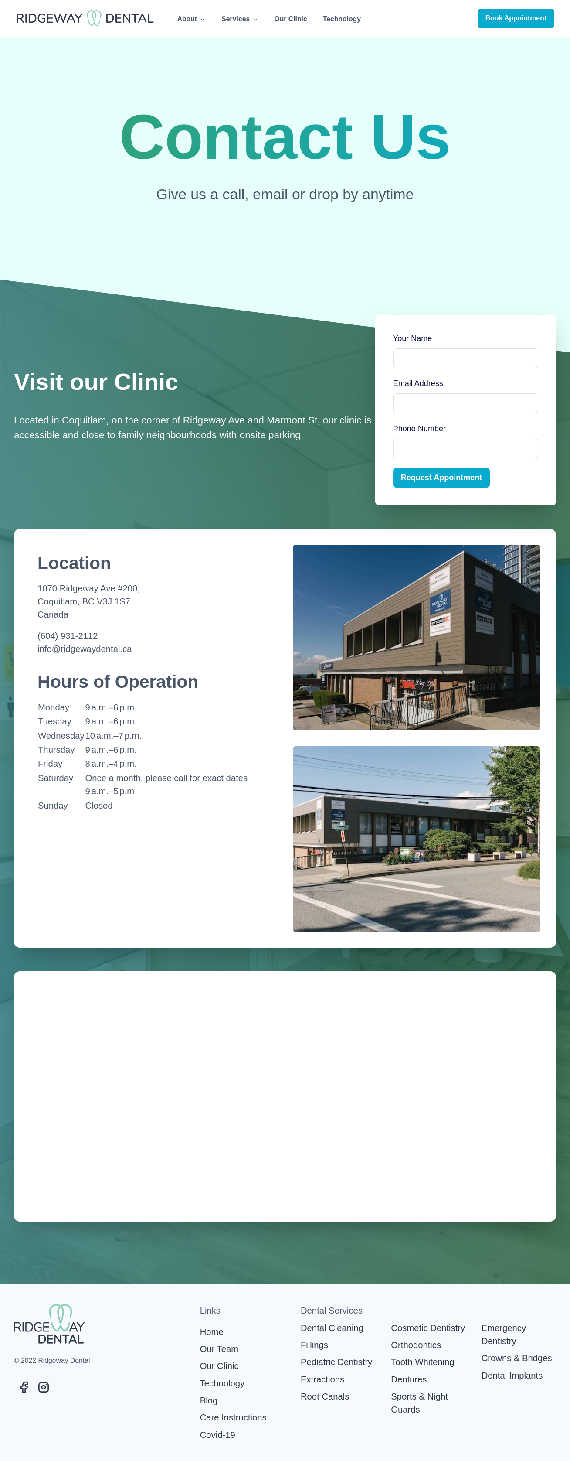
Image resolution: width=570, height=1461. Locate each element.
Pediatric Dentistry (336, 1362)
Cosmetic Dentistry (428, 1328)
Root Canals (325, 1396)
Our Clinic (290, 19)
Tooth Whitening (422, 1362)
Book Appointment (515, 18)
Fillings (314, 1345)
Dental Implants (512, 1375)
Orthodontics (416, 1345)
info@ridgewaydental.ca (84, 649)
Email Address (418, 383)
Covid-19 (217, 1435)
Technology (342, 19)
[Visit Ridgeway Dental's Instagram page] (43, 1387)
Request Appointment (441, 477)
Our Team (219, 1349)
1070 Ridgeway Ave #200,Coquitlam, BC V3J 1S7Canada (88, 602)
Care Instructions (233, 1417)
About (191, 19)
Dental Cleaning (332, 1328)
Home (212, 1332)
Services (239, 19)
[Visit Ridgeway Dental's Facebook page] (24, 1387)
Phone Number (419, 428)
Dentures (409, 1379)
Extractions (322, 1379)
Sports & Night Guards (419, 1403)
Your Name (412, 338)
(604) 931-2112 (67, 636)
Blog (209, 1400)
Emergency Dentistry (504, 1334)
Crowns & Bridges (517, 1358)
